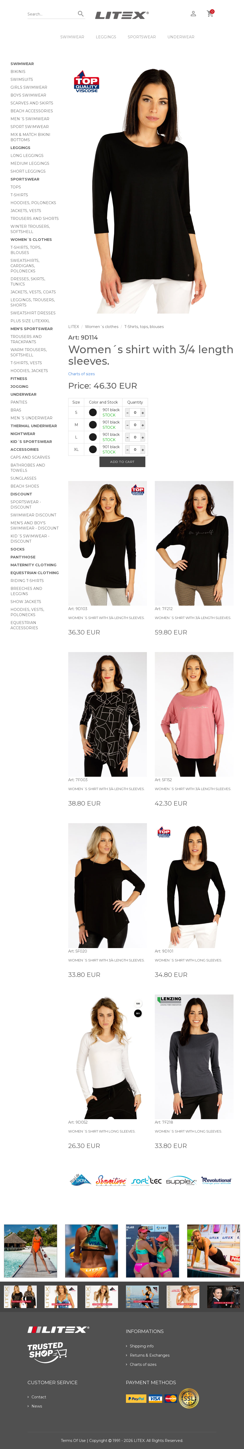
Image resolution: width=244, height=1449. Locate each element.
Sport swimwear (29, 126)
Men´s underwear (31, 418)
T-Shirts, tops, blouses (144, 326)
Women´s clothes (31, 239)
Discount (21, 494)
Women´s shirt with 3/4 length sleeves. (106, 618)
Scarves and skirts (31, 103)
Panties (18, 402)
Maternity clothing (33, 565)
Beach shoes (24, 486)
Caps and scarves (30, 457)
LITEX (73, 326)
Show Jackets (25, 601)
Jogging (19, 386)
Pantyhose (22, 557)
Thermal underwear (33, 426)
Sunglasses (23, 478)
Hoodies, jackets (29, 370)
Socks (17, 549)
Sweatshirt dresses (33, 313)
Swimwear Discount (33, 515)
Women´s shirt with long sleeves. (188, 960)
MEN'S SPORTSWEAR (31, 328)
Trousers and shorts (34, 218)
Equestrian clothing (34, 572)
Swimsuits (21, 79)
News (35, 1406)
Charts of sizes (81, 374)
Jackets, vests (25, 210)
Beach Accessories (31, 111)
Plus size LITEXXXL (30, 321)
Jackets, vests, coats (33, 292)
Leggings (106, 37)
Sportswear (142, 37)
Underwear (180, 37)
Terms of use (73, 1440)
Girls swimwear (28, 87)
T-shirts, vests (26, 363)
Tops (15, 187)
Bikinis (17, 71)
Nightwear (22, 433)
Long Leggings (27, 155)
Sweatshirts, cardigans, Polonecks (24, 265)
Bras (15, 410)
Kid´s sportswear (31, 441)
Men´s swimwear (29, 119)
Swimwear (72, 37)
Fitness (18, 378)
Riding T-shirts (27, 580)
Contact (37, 1397)
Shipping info (140, 1346)
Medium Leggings (29, 163)
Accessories (24, 449)
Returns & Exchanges (147, 1355)
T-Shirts (19, 195)
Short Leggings (28, 171)
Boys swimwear (28, 95)
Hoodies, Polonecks (33, 202)
